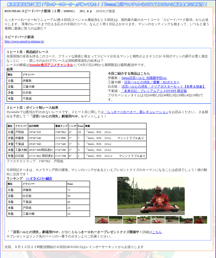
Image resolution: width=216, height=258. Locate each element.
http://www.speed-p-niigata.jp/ (24, 41)
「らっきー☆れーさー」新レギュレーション (136, 112)
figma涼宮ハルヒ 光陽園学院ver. (144, 78)
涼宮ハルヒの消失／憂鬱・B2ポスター (152, 82)
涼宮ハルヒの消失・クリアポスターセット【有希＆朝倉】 (164, 86)
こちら (157, 232)
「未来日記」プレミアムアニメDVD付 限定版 (154, 91)
